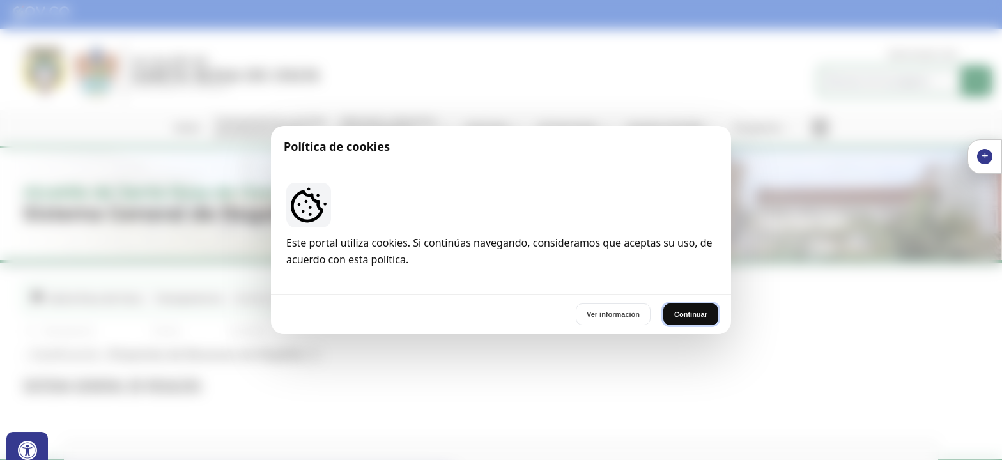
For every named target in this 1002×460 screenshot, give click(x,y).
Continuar (690, 314)
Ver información (613, 314)
